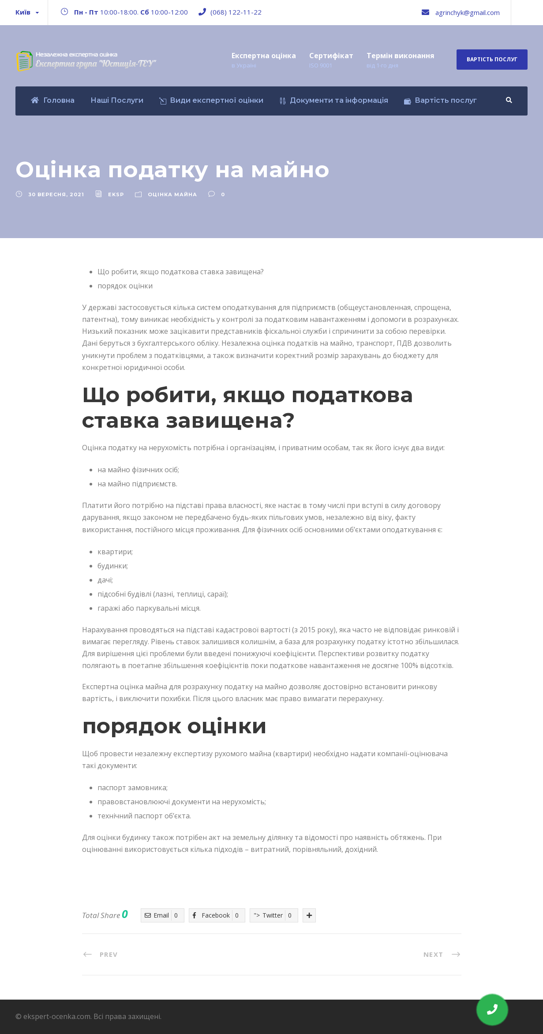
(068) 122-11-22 (236, 11)
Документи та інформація (333, 100)
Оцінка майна (172, 194)
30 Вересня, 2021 (56, 194)
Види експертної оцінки (211, 100)
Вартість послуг (492, 59)
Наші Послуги (116, 100)
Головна (53, 100)
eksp (116, 194)
